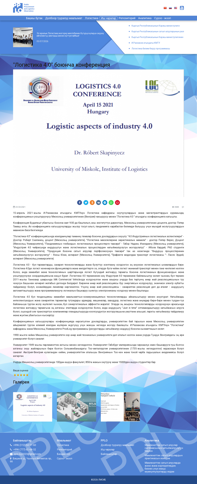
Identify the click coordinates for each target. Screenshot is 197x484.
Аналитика (144, 18)
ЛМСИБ (102, 479)
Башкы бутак (34, 18)
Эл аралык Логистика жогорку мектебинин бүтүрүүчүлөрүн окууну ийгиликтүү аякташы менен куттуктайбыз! (70, 34)
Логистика (91, 18)
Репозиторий (127, 18)
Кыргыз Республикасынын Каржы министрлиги (156, 26)
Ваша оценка (20, 370)
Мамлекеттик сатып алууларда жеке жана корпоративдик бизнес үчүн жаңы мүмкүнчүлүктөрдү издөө (162, 467)
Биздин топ (63, 454)
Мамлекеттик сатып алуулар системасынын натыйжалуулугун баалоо (164, 448)
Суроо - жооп (162, 18)
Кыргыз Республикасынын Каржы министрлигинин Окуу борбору (158, 37)
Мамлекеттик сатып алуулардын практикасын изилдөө (164, 457)
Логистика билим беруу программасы (151, 48)
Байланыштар (109, 454)
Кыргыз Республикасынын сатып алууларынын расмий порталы (158, 31)
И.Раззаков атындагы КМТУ (146, 43)
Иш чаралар (108, 18)
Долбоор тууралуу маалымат (63, 18)
